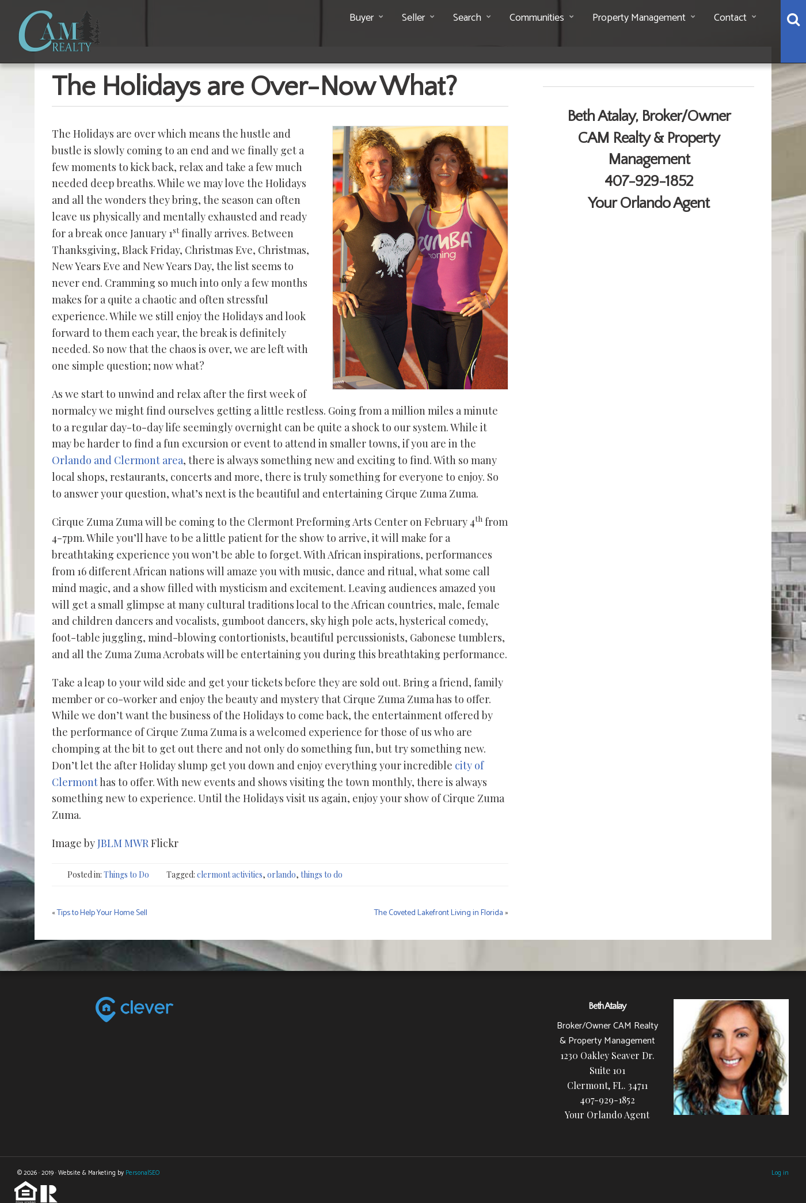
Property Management (639, 17)
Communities (537, 17)
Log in (780, 1173)
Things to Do (126, 874)
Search (467, 17)
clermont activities (230, 874)
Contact (730, 17)
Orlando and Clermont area (117, 460)
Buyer (361, 17)
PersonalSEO (142, 1173)
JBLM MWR (123, 843)
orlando (281, 874)
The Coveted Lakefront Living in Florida (438, 913)
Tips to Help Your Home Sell (102, 913)
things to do (322, 874)
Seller (413, 17)
